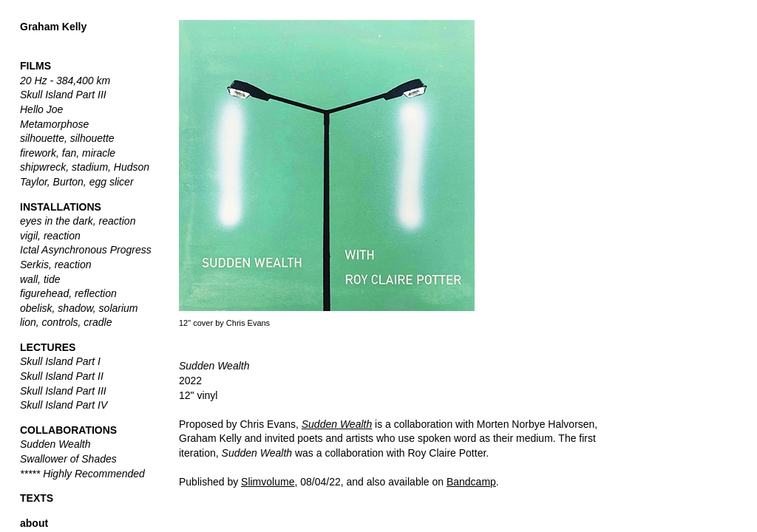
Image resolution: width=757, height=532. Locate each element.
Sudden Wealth (337, 424)
